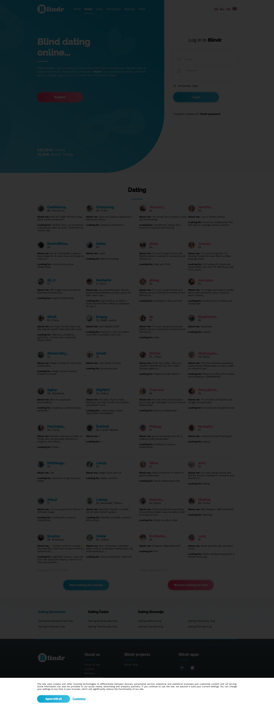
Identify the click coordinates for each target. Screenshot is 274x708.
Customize (79, 698)
